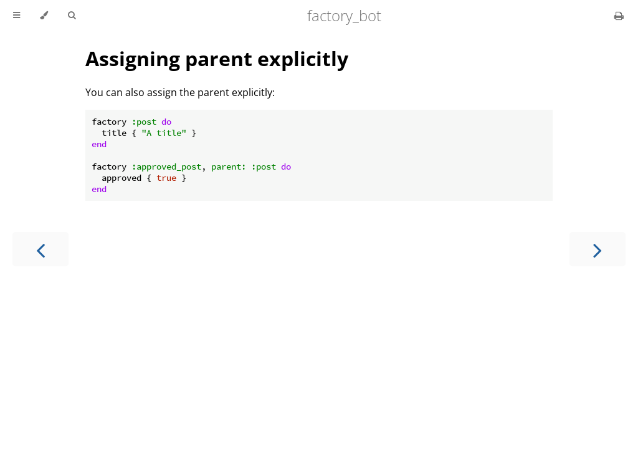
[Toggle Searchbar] (71, 15)
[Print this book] (619, 15)
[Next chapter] (597, 249)
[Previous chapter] (40, 249)
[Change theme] (44, 15)
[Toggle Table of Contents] (16, 15)
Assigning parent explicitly (216, 58)
